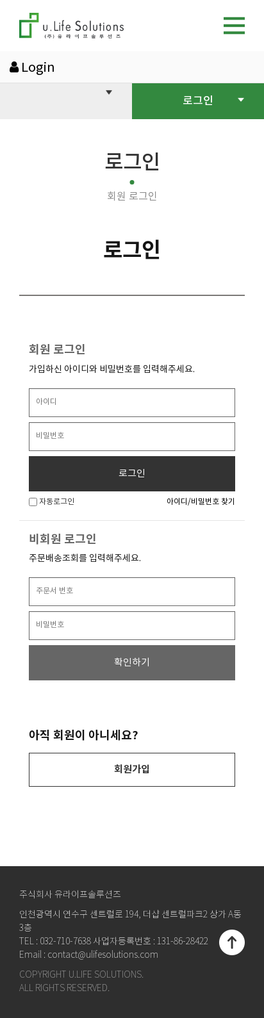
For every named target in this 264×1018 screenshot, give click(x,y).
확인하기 (132, 662)
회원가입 (132, 769)
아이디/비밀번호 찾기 (201, 502)
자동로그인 (51, 502)
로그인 (213, 100)
